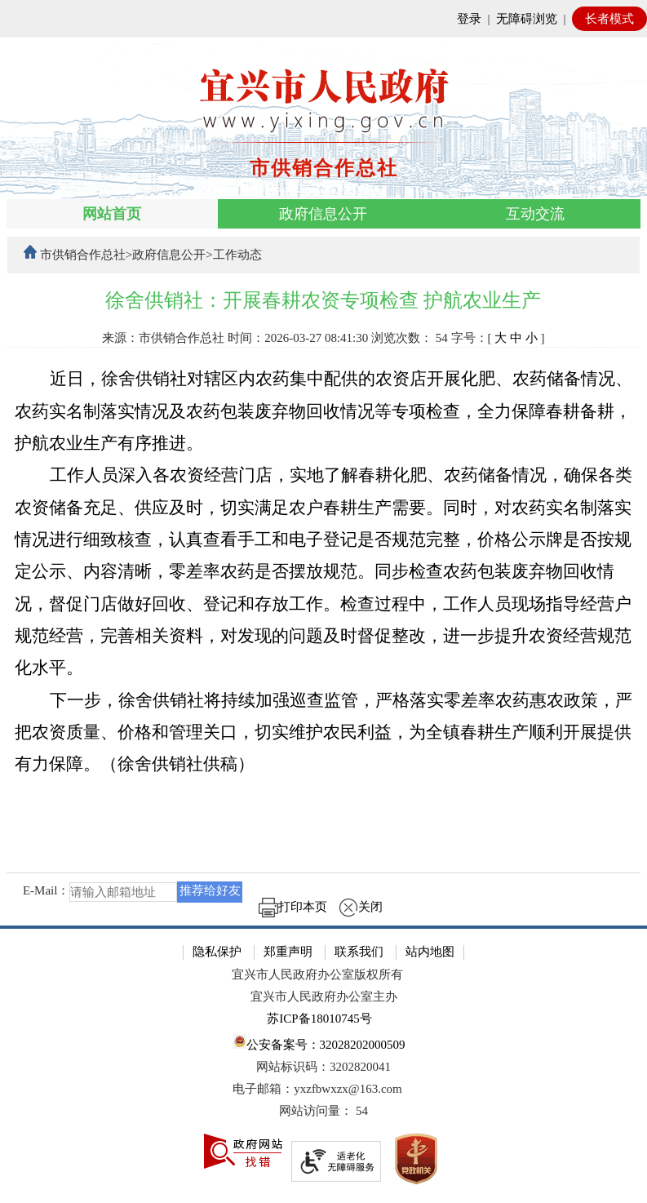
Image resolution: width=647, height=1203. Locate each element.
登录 (469, 18)
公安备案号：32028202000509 (319, 1042)
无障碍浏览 (526, 18)
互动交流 (535, 214)
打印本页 (293, 906)
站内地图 (429, 951)
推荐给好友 (210, 890)
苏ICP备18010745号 (319, 1018)
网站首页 (111, 214)
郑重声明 (288, 951)
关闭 (361, 906)
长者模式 (609, 18)
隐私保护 (217, 951)
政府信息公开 (323, 214)
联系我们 (359, 951)
